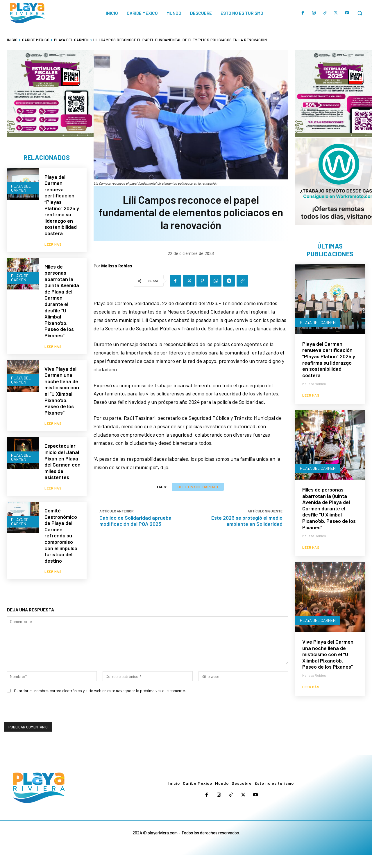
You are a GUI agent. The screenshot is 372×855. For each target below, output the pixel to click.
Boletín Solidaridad (198, 486)
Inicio (12, 39)
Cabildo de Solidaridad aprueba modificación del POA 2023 (135, 520)
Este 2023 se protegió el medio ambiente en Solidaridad (246, 520)
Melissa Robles (116, 266)
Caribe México (36, 39)
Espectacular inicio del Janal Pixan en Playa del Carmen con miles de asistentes (62, 461)
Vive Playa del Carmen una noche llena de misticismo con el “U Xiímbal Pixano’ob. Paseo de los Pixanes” (61, 391)
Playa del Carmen (71, 39)
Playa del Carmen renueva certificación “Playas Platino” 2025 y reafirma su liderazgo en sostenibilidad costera (61, 205)
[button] (360, 13)
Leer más (53, 244)
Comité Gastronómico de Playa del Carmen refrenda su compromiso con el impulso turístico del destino (60, 535)
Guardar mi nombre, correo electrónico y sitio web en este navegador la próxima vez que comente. (100, 690)
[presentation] (48, 711)
